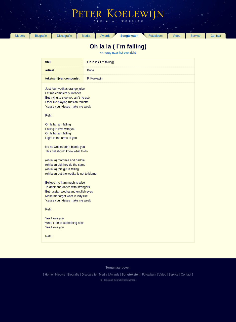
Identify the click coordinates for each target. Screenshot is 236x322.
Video (176, 36)
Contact (216, 36)
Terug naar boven (118, 267)
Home (49, 274)
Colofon (108, 280)
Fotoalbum (156, 36)
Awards (105, 36)
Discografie (64, 36)
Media (86, 36)
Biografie (41, 36)
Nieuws (20, 36)
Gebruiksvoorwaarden (124, 280)
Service (195, 36)
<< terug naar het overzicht (118, 52)
